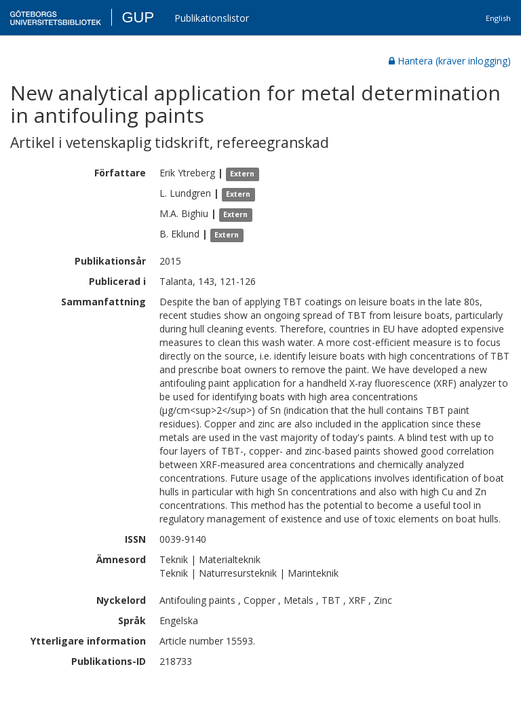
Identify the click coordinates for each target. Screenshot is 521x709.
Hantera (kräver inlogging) (450, 60)
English (498, 18)
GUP (137, 17)
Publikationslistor (211, 18)
